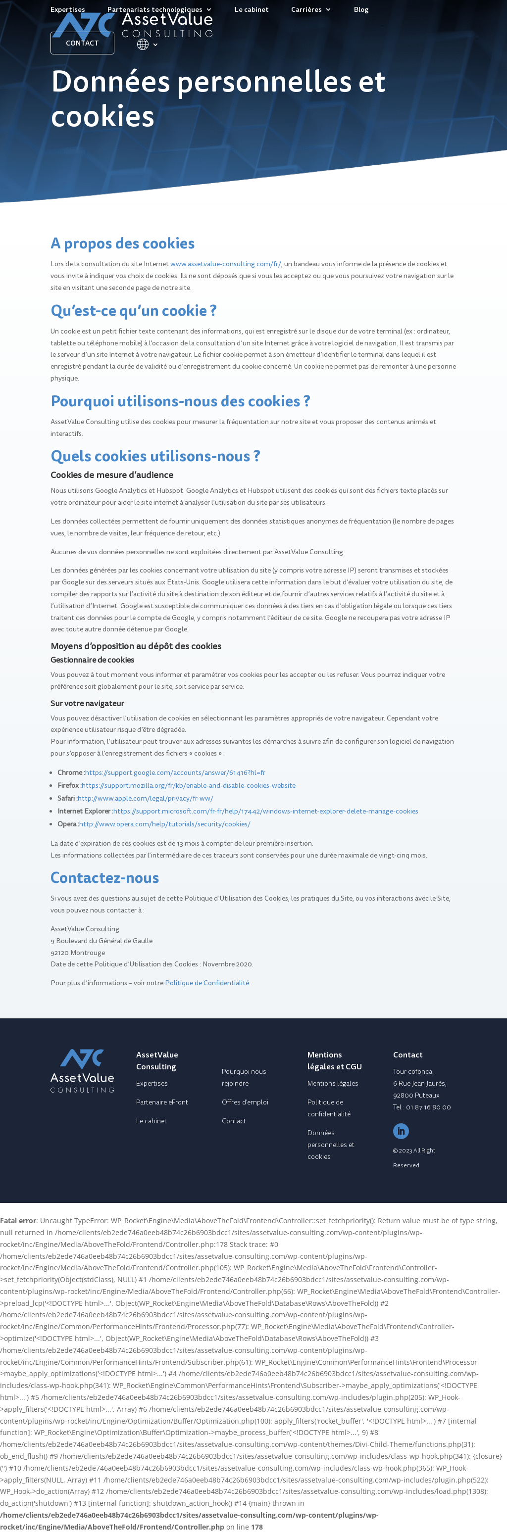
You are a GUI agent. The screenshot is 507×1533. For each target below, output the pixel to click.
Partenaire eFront (162, 1102)
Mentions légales (332, 1083)
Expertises (68, 10)
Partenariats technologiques (155, 10)
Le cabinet (252, 10)
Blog (361, 10)
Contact (82, 43)
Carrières (306, 10)
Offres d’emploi (245, 1102)
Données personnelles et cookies (331, 1144)
